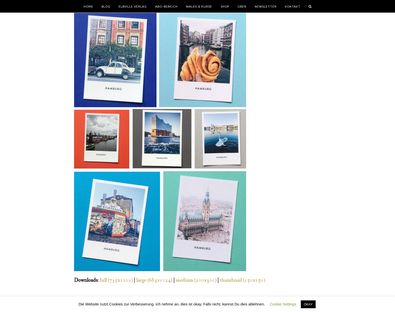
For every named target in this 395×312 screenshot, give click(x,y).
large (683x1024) (154, 280)
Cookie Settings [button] (283, 304)
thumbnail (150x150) (242, 280)
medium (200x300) (196, 280)
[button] (310, 6)
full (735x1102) (116, 280)
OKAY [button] (308, 304)
